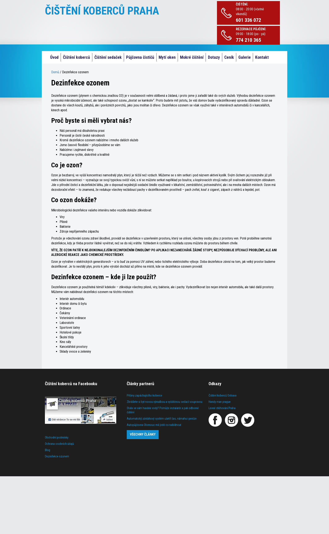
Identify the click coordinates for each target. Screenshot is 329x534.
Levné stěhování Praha (222, 408)
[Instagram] (231, 420)
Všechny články (142, 434)
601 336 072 (248, 20)
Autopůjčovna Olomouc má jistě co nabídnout (154, 425)
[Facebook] (215, 420)
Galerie (244, 57)
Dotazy (214, 57)
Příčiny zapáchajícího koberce (144, 395)
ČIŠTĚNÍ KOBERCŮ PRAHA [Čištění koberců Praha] (102, 10)
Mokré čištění (192, 57)
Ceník (229, 57)
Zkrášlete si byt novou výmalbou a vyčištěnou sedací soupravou (164, 401)
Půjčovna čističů (140, 57)
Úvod (54, 57)
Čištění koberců (76, 57)
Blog (47, 450)
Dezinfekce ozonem (57, 456)
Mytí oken (167, 57)
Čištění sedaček (108, 57)
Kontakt (262, 57)
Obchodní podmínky (56, 437)
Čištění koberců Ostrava (222, 395)
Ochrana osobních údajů (59, 443)
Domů (55, 72)
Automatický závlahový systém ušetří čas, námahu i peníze (162, 418)
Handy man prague (220, 401)
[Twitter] (247, 420)
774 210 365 (248, 40)
